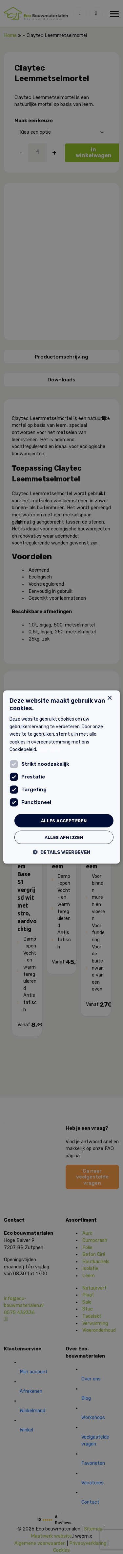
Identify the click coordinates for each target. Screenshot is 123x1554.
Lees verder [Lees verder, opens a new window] (50, 749)
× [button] (109, 697)
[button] (61, 852)
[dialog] (61, 777)
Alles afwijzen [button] (64, 837)
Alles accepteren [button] (64, 820)
